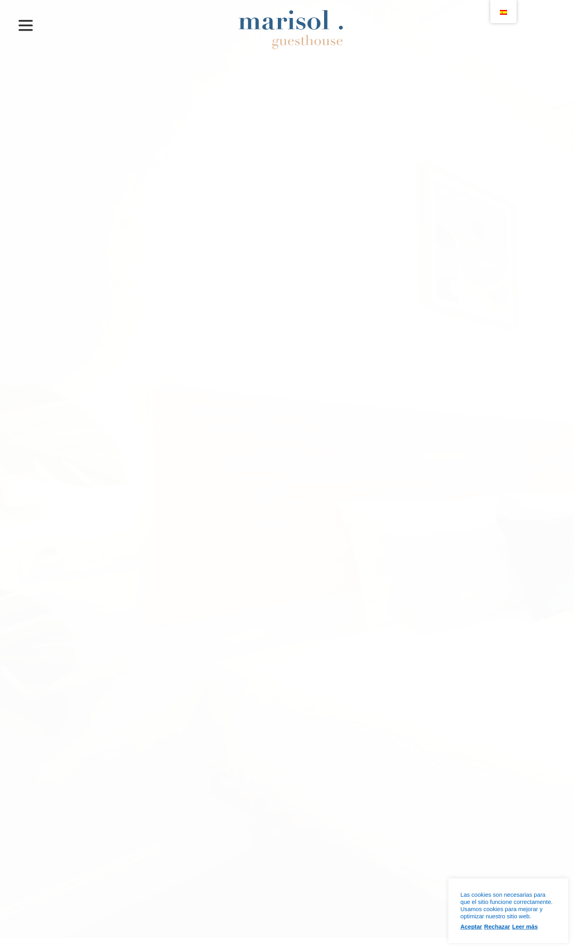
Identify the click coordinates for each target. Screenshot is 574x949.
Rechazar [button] (497, 926)
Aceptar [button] (471, 926)
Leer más (525, 926)
